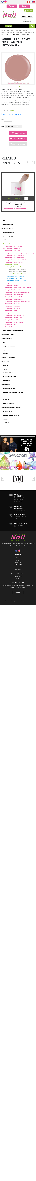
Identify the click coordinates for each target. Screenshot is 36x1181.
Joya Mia (6, 361)
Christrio (5, 353)
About (18, 557)
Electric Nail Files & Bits (10, 376)
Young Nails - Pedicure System (14, 299)
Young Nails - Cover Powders (24, 32)
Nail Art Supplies (8, 224)
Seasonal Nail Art (8, 228)
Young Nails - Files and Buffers (14, 294)
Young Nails (10, 30)
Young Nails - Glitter (11, 310)
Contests (18, 569)
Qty (2, 120)
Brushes (5, 396)
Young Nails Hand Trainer (12, 306)
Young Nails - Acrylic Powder (15, 266)
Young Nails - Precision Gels (13, 246)
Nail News (18, 560)
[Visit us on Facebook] (16, 551)
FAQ (18, 567)
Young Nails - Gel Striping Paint (14, 257)
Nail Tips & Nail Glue (9, 388)
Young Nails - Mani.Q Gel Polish (14, 255)
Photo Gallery (18, 564)
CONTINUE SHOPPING (18, 138)
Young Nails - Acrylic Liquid (15, 276)
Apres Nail (6, 349)
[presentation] (27, 162)
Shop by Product (8, 236)
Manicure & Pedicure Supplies (12, 407)
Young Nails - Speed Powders (17, 271)
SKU (2, 126)
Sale (18, 571)
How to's (18, 562)
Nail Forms (6, 384)
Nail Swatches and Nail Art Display (13, 392)
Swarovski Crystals (8, 334)
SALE (4, 220)
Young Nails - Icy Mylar (12, 320)
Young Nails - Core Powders (17, 269)
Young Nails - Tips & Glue (12, 303)
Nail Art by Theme (8, 232)
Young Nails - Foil (10, 324)
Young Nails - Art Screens (12, 326)
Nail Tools (6, 399)
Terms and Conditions (18, 574)
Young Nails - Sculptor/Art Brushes (15, 296)
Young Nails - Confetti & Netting (14, 322)
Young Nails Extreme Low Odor (16, 280)
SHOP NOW (17, 445)
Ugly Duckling (7, 338)
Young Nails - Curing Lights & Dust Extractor (18, 287)
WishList (17, 198)
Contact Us (18, 578)
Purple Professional (9, 346)
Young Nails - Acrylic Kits (14, 278)
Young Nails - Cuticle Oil (12, 308)
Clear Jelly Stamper (9, 357)
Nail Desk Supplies (8, 403)
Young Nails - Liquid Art (12, 313)
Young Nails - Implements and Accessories (17, 301)
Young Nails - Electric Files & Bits (15, 290)
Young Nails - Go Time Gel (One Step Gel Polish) (19, 253)
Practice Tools (7, 411)
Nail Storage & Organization (11, 415)
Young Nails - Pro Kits (11, 285)
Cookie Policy (18, 576)
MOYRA (5, 342)
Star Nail (5, 365)
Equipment (6, 380)
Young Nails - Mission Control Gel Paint (16, 260)
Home (3, 30)
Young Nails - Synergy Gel (13, 248)
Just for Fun (6, 423)
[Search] (32, 26)
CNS (4, 240)
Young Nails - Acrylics (21, 30)
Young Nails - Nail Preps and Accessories (17, 292)
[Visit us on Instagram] (19, 551)
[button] (16, 86)
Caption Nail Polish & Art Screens (13, 330)
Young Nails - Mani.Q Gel (12, 250)
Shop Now (9, 26)
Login (24, 6)
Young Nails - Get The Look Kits (14, 315)
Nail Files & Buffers (9, 373)
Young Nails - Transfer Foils (13, 317)
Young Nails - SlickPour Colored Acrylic (17, 283)
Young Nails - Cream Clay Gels (14, 262)
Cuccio (5, 369)
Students (5, 419)
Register (12, 6)
